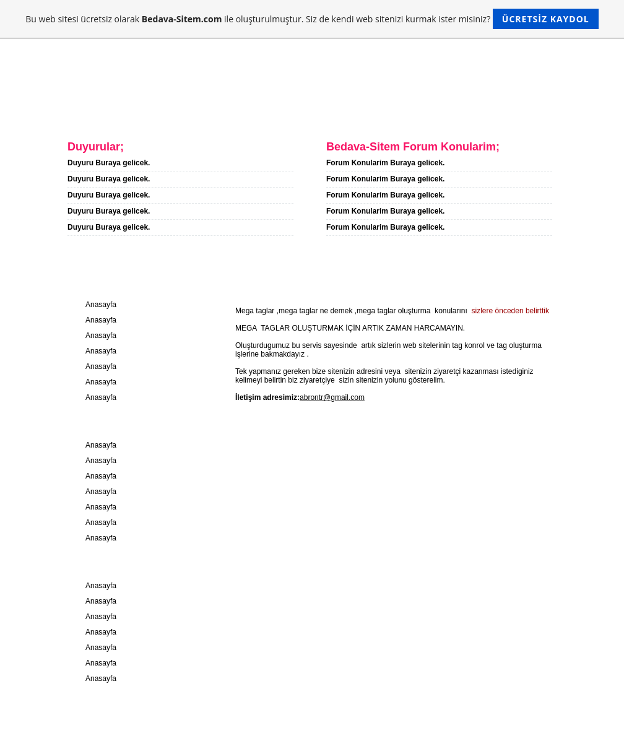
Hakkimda (146, 110)
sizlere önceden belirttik (509, 310)
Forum (279, 110)
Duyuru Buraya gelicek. (108, 162)
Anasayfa (71, 110)
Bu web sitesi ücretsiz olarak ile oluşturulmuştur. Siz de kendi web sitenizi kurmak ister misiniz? (311, 19)
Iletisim (217, 110)
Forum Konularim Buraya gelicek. (385, 162)
